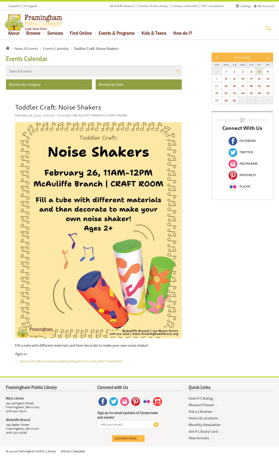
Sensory (115, 361)
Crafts (102, 361)
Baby (64, 361)
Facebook (242, 140)
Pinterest (242, 174)
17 (242, 85)
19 (259, 85)
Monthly (83, 361)
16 (234, 85)
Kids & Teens (154, 33)
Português (30, 5)
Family (55, 361)
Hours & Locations (203, 418)
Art (94, 361)
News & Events (26, 48)
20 (268, 85)
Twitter (241, 152)
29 (226, 100)
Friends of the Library (153, 5)
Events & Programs (117, 33)
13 (267, 78)
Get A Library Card (203, 431)
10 (242, 78)
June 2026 (242, 57)
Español (14, 5)
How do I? (182, 33)
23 (234, 93)
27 (267, 93)
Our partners (126, 438)
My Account (265, 6)
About (13, 33)
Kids (72, 361)
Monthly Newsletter (205, 425)
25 (251, 93)
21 (216, 93)
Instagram (243, 163)
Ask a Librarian (200, 411)
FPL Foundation (212, 5)
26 (259, 93)
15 (226, 85)
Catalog (245, 6)
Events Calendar (56, 48)
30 (234, 100)
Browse (33, 33)
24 (243, 93)
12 (259, 78)
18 (251, 85)
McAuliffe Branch (122, 5)
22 (226, 93)
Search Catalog (201, 398)
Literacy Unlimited (184, 5)
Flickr (239, 186)
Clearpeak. (78, 451)
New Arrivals (199, 438)
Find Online (81, 33)
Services (55, 33)
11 (251, 78)
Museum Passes (201, 405)
